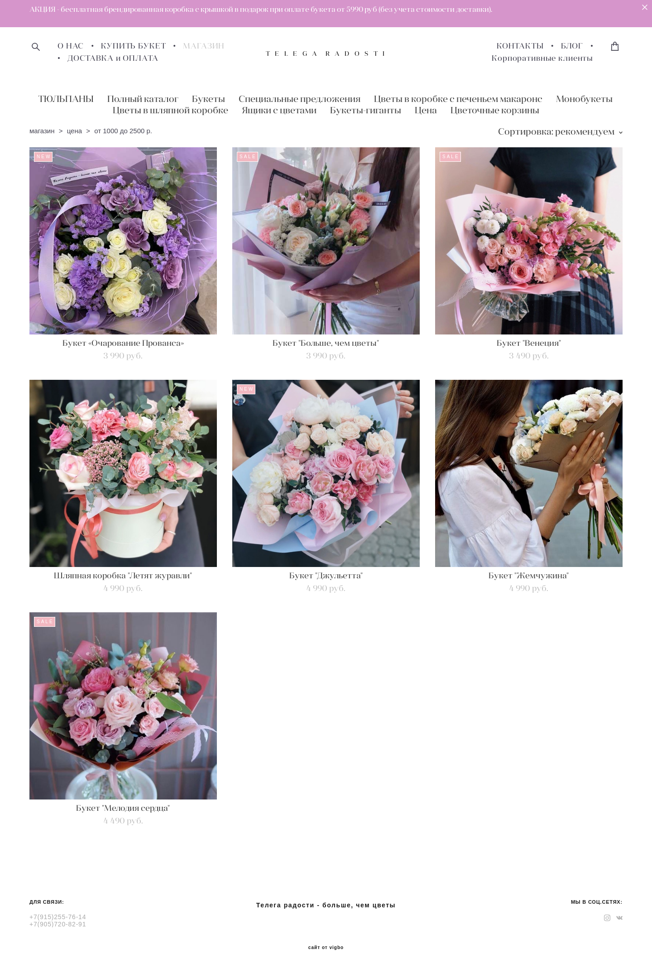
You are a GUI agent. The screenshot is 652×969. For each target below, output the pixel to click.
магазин (42, 131)
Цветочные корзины (495, 110)
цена (74, 131)
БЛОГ (572, 46)
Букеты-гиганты (365, 110)
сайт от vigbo (326, 947)
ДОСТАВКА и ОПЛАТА (112, 58)
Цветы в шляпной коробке (170, 110)
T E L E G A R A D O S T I (326, 53)
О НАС (71, 46)
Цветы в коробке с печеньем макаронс (458, 98)
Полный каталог (142, 98)
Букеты (208, 98)
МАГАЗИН (204, 46)
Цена (426, 110)
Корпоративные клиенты (542, 58)
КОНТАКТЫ (520, 46)
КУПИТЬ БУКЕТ (133, 46)
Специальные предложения (299, 98)
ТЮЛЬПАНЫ (66, 98)
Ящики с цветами (279, 110)
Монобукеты (584, 98)
